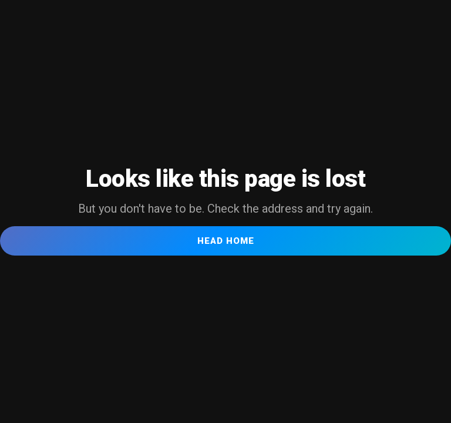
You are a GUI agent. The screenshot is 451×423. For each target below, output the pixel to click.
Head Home (225, 241)
